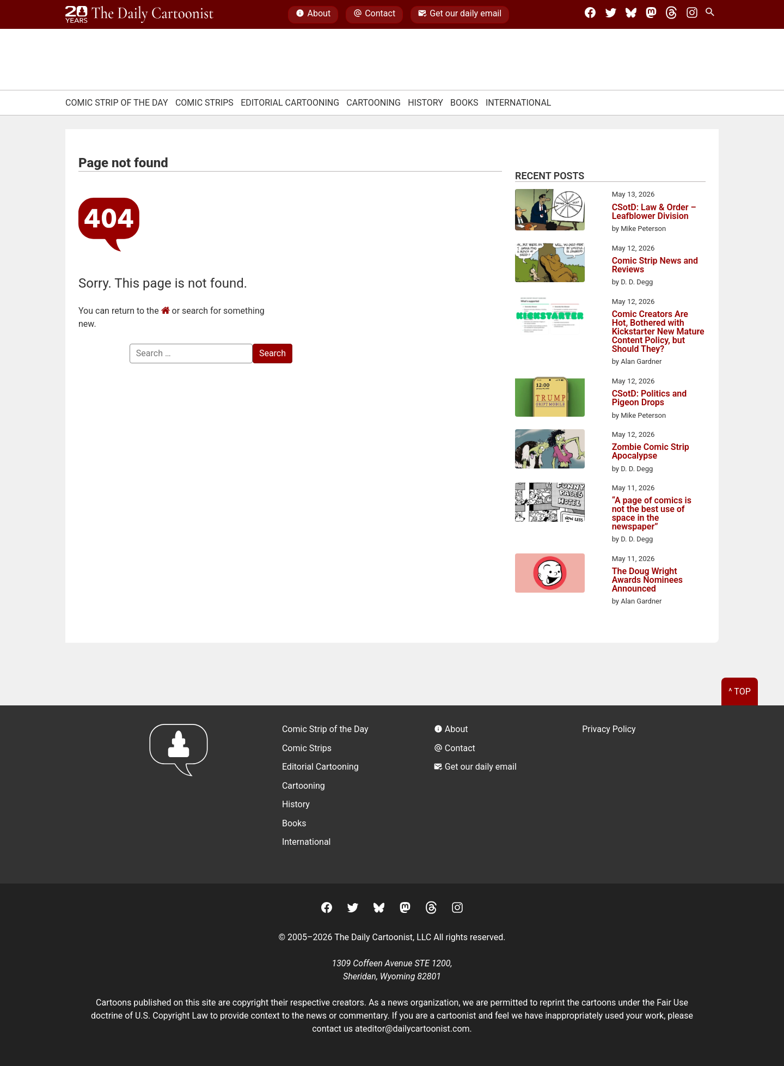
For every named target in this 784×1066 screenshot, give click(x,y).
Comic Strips (204, 103)
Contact (374, 14)
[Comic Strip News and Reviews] (550, 264)
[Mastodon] (651, 14)
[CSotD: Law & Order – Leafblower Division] (550, 211)
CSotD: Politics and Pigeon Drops (649, 398)
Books (464, 103)
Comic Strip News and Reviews (655, 265)
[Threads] (671, 14)
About (313, 14)
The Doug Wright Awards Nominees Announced (647, 580)
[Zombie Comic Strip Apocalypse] (550, 450)
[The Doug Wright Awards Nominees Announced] (550, 574)
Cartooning (373, 103)
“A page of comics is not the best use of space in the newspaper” (651, 513)
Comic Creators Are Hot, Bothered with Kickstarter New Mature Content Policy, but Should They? (658, 332)
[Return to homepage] (182, 794)
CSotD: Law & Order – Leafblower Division (654, 212)
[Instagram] (692, 14)
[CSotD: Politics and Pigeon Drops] (550, 398)
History (425, 103)
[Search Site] (712, 14)
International (519, 103)
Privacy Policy (609, 729)
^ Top (739, 691)
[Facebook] (590, 14)
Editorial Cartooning (290, 103)
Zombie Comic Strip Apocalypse (650, 451)
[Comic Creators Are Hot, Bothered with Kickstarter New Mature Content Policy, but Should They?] (550, 317)
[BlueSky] (631, 14)
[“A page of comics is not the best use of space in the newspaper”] (550, 504)
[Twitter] (610, 14)
